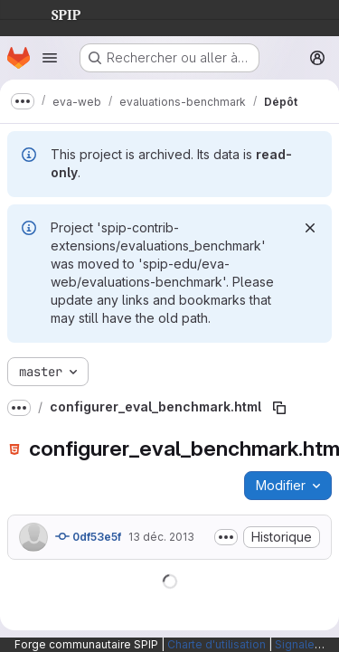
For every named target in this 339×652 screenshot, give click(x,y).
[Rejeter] (310, 228)
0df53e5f (88, 536)
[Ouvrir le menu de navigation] (49, 57)
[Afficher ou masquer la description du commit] (226, 537)
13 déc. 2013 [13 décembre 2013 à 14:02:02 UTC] (161, 536)
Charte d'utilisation (216, 644)
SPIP (51, 12)
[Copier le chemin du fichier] (279, 407)
